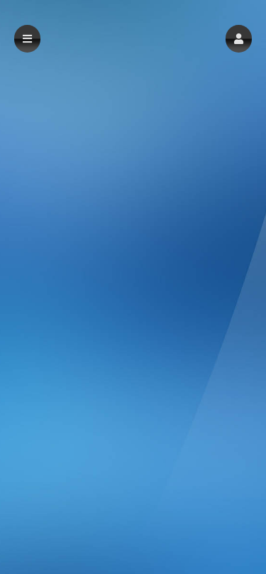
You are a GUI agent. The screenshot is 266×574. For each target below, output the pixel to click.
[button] (239, 39)
